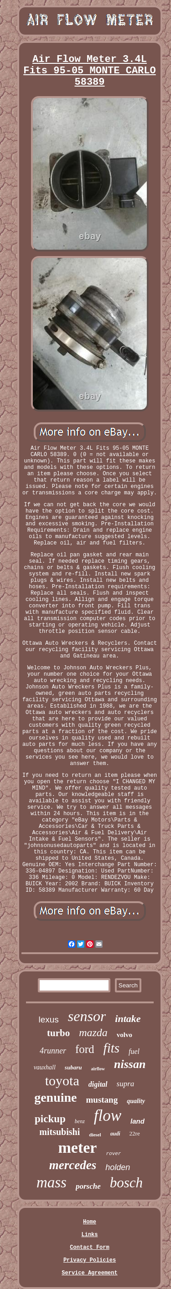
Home (89, 1222)
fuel (134, 1051)
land (137, 1121)
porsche (88, 1186)
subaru (73, 1067)
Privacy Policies (89, 1260)
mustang (102, 1099)
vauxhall (45, 1067)
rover (113, 1153)
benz (80, 1121)
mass (51, 1182)
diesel (95, 1134)
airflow (98, 1068)
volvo (124, 1034)
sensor (87, 1016)
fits (111, 1048)
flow (107, 1116)
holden (117, 1167)
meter (77, 1147)
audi (115, 1133)
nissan (129, 1064)
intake (127, 1018)
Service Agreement (89, 1273)
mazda (93, 1032)
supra (126, 1083)
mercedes (72, 1165)
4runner (53, 1050)
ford (84, 1049)
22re (135, 1133)
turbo (58, 1032)
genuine (55, 1097)
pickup (50, 1119)
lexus (48, 1019)
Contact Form (89, 1247)
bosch (126, 1183)
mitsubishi (59, 1132)
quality (136, 1101)
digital (98, 1084)
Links (89, 1235)
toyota (62, 1080)
